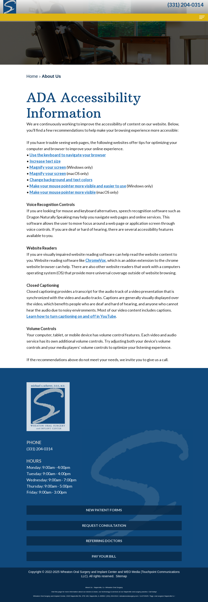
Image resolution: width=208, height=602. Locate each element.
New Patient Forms (104, 515)
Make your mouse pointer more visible (63, 192)
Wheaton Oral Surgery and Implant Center (88, 572)
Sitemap (121, 576)
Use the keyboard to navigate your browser (68, 155)
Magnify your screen (48, 167)
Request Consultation (104, 531)
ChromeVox (95, 260)
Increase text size (45, 161)
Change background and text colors (61, 179)
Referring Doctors (104, 546)
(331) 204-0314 (39, 448)
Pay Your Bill (104, 561)
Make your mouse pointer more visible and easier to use (78, 186)
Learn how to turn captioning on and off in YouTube (71, 316)
